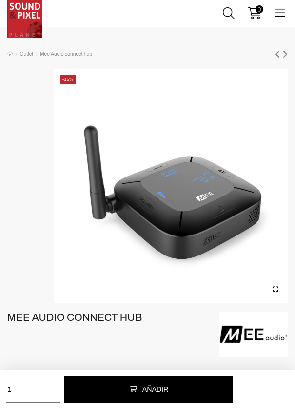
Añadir (148, 389)
